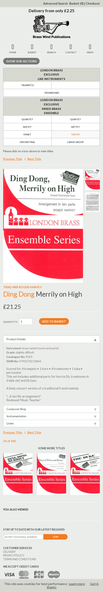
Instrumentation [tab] (51, 416)
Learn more (77, 584)
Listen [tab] (51, 423)
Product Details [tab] (51, 339)
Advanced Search (55, 3)
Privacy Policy (13, 555)
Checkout (93, 3)
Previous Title (12, 159)
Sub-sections (21, 61)
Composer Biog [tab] (51, 409)
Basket (76, 3)
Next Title (34, 159)
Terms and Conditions (19, 559)
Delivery (9, 551)
